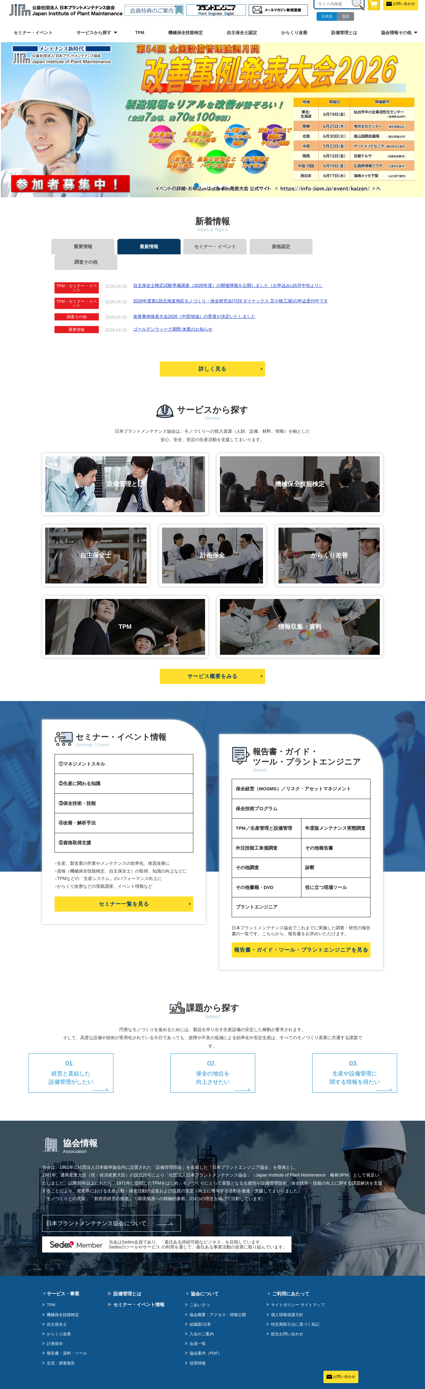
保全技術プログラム (257, 793)
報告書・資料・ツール (67, 1337)
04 (220, 185)
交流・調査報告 (61, 1347)
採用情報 (198, 1347)
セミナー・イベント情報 (135, 1289)
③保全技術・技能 (77, 787)
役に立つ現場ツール (326, 871)
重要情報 (82, 246)
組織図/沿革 (200, 1308)
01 (196, 185)
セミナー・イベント (33, 32)
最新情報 (147, 246)
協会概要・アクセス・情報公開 (218, 1299)
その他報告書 (319, 832)
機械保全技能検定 (185, 32)
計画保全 (55, 1328)
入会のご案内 (202, 1318)
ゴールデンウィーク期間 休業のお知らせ (172, 313)
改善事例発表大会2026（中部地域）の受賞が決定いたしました (194, 300)
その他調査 (247, 852)
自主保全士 (57, 1308)
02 (204, 185)
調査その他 (342, 246)
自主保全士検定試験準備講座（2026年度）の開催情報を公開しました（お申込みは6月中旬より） (228, 269)
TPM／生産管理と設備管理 (264, 812)
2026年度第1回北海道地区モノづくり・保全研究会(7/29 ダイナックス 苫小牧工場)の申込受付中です (230, 285)
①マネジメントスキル (82, 748)
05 (228, 185)
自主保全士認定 (242, 32)
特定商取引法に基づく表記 (295, 1308)
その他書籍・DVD (255, 871)
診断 (309, 852)
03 (212, 185)
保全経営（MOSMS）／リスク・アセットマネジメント (293, 773)
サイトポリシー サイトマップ (298, 1289)
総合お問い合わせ (287, 1318)
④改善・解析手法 (77, 807)
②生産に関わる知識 (79, 767)
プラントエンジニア (257, 891)
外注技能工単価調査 (257, 832)
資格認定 (277, 246)
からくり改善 (294, 32)
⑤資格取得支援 (75, 826)
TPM (139, 32)
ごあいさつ (200, 1289)
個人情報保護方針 (287, 1299)
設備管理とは (344, 32)
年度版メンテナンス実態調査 (335, 812)
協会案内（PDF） (206, 1337)
